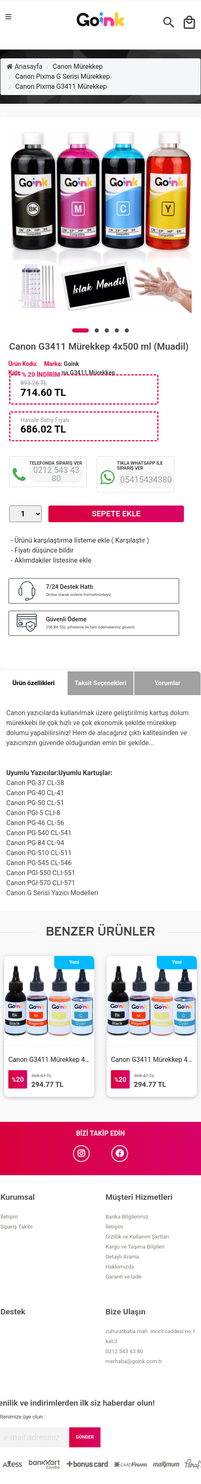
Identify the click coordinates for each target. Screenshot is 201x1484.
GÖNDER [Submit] (85, 1437)
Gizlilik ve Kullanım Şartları (137, 1237)
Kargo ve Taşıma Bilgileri (135, 1247)
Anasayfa (25, 66)
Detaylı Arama (122, 1257)
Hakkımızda (120, 1267)
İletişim (9, 1217)
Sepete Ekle (116, 513)
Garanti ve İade (123, 1277)
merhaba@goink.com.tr (134, 1361)
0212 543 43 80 (124, 1351)
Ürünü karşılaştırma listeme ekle (59, 540)
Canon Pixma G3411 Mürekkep (61, 86)
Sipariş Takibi (16, 1227)
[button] (80, 330)
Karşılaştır (130, 540)
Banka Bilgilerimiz (127, 1217)
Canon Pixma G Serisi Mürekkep (62, 76)
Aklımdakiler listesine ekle (50, 560)
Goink (71, 363)
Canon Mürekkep (78, 66)
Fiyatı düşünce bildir (41, 550)
